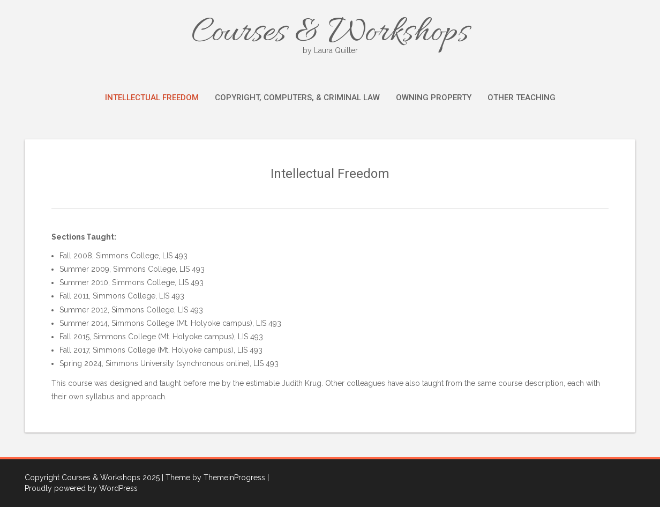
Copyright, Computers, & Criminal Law (297, 97)
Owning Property (433, 97)
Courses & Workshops (330, 33)
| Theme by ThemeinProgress (213, 477)
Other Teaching (522, 97)
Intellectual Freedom (152, 97)
